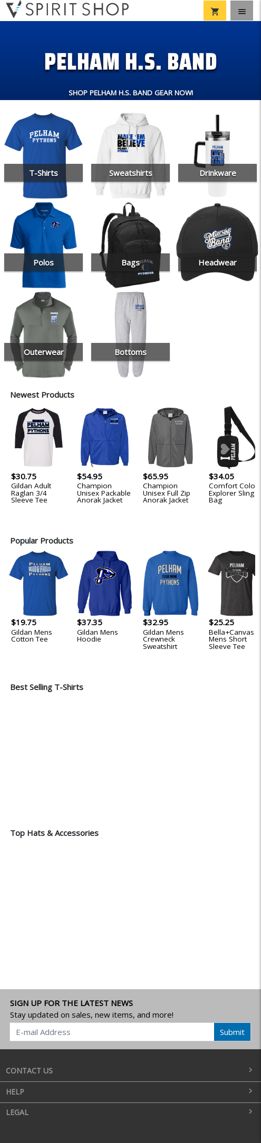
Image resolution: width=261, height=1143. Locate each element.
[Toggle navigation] (241, 11)
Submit (232, 1032)
